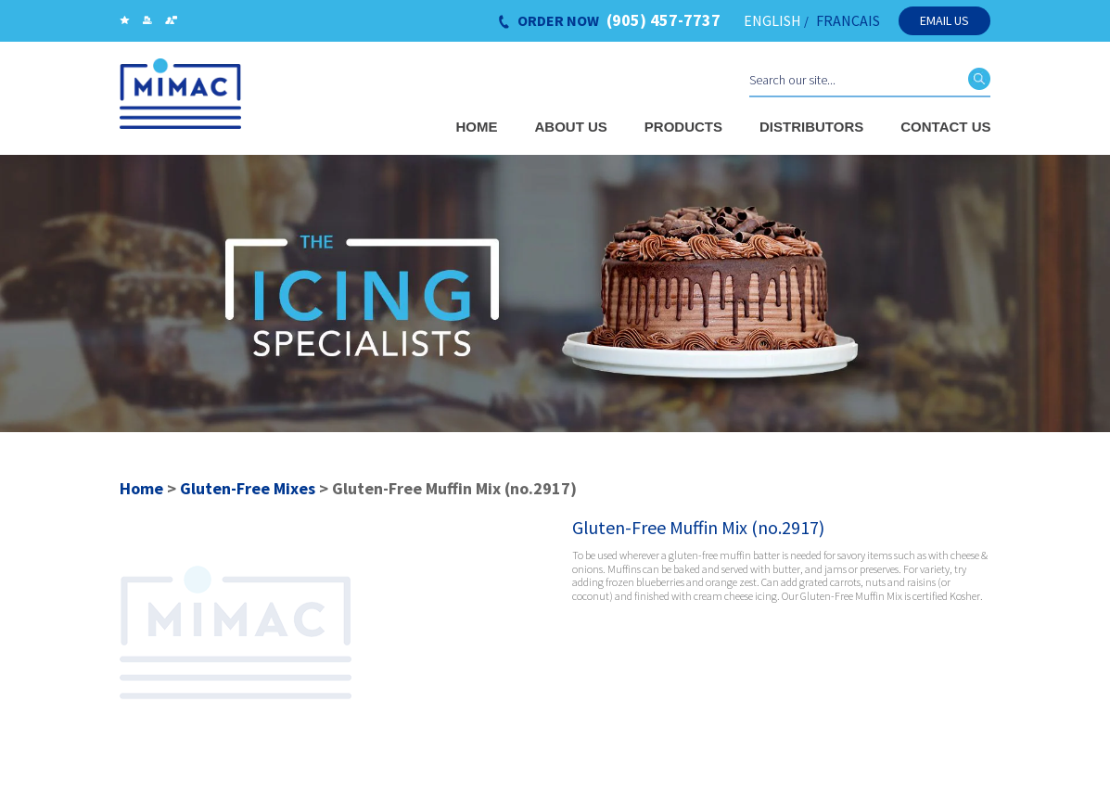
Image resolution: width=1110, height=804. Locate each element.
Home (477, 126)
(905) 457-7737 (663, 20)
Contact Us (945, 126)
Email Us (944, 20)
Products (683, 126)
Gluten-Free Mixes (247, 488)
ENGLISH (772, 20)
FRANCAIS (848, 20)
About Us (571, 126)
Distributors (811, 126)
